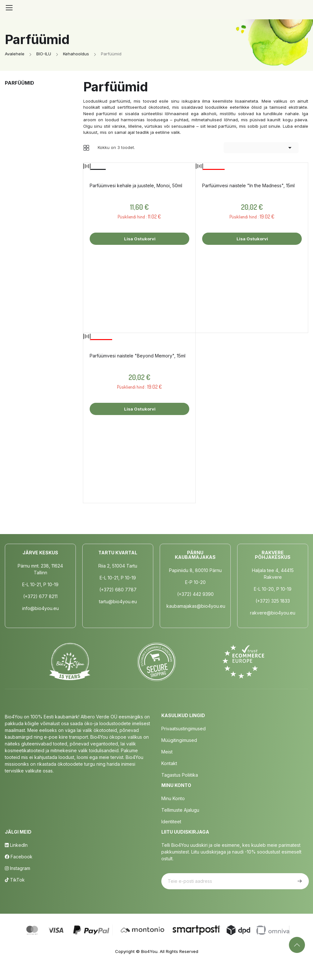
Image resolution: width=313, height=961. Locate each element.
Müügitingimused (179, 740)
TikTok (15, 879)
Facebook (18, 856)
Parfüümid (19, 82)
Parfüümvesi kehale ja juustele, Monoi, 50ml (136, 185)
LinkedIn (16, 845)
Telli (299, 881)
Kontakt (169, 763)
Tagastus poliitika (179, 775)
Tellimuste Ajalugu (180, 810)
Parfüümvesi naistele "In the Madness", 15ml (248, 185)
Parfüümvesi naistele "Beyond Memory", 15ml (137, 355)
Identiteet (171, 821)
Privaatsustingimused (183, 728)
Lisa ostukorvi (139, 238)
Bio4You (149, 951)
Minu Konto (173, 798)
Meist (167, 751)
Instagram (17, 868)
